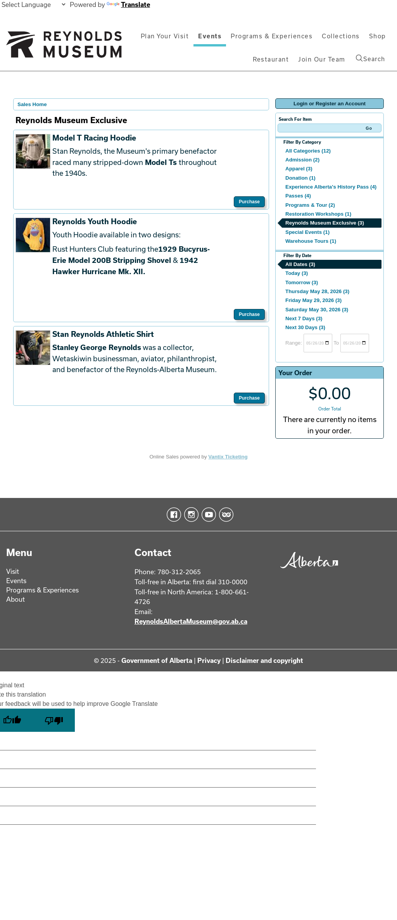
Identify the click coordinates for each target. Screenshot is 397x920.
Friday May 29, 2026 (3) (313, 300)
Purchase (249, 201)
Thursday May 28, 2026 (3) (317, 291)
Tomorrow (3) (301, 282)
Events (209, 36)
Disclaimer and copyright (264, 660)
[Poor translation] (54, 720)
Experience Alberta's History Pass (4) (330, 187)
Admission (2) (302, 160)
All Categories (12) (308, 151)
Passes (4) (298, 196)
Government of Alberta (156, 660)
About (15, 599)
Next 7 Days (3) (304, 318)
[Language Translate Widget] (33, 4)
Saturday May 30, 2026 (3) (316, 309)
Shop (377, 36)
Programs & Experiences (271, 36)
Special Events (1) (307, 232)
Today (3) (296, 273)
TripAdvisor (224, 514)
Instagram (189, 514)
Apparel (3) (298, 169)
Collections (341, 36)
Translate (128, 4)
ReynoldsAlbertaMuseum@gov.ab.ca (191, 621)
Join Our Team (321, 59)
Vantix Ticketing (227, 457)
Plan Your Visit (165, 36)
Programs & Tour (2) (310, 205)
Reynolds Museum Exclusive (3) (324, 223)
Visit (12, 571)
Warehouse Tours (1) (310, 241)
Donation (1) (300, 178)
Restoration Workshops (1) (318, 214)
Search (370, 58)
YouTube (207, 514)
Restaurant (271, 59)
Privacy (209, 660)
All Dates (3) (300, 264)
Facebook (172, 514)
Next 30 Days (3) (305, 327)
